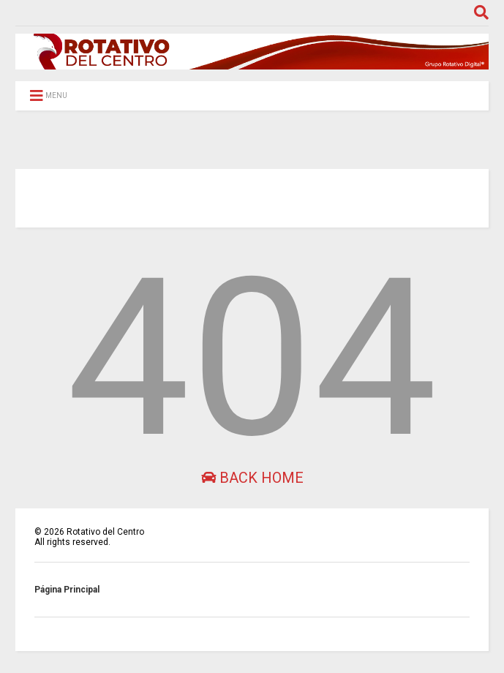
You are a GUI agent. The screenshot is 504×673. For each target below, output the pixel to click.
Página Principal (66, 589)
